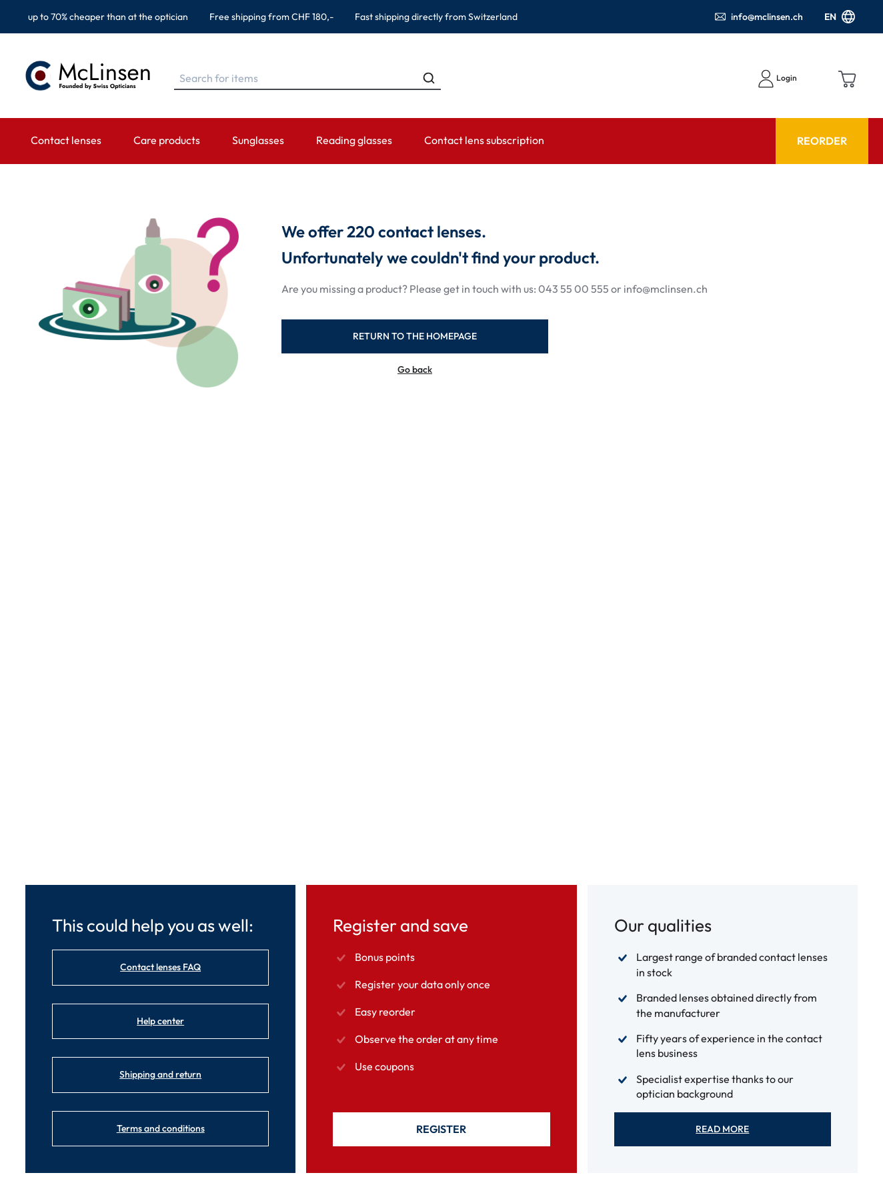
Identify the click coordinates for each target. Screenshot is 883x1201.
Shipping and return (160, 1074)
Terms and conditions (161, 1128)
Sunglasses (258, 140)
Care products (166, 140)
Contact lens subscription (484, 140)
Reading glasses (354, 140)
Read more (722, 1129)
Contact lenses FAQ (160, 967)
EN (839, 16)
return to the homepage (415, 336)
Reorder (822, 140)
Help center (160, 1021)
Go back (414, 369)
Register (441, 1129)
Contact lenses (66, 140)
